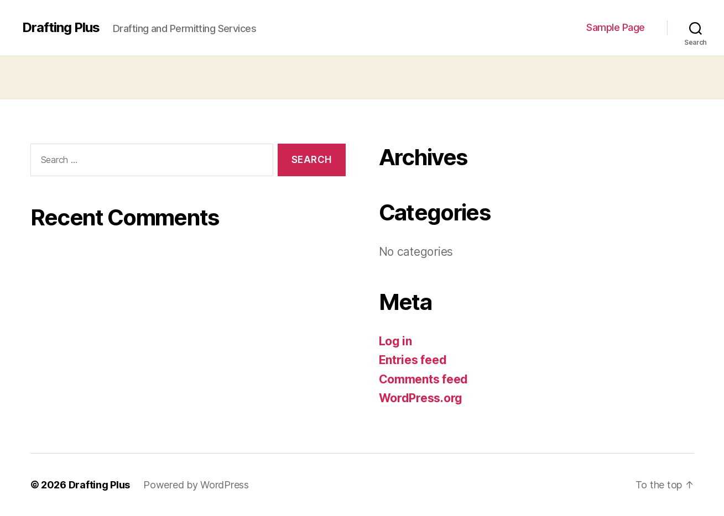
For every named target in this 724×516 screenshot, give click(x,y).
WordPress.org (421, 398)
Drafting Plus (61, 27)
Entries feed (413, 360)
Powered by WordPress (196, 485)
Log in (395, 341)
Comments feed (423, 379)
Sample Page (615, 27)
